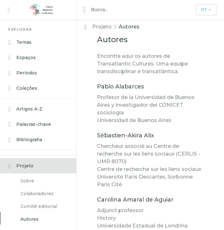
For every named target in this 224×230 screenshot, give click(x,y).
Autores (29, 219)
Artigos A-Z (25, 109)
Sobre (27, 181)
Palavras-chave (29, 124)
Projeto (21, 166)
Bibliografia (25, 140)
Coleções (22, 88)
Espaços (22, 58)
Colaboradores (37, 193)
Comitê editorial (38, 206)
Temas (20, 42)
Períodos (22, 73)
